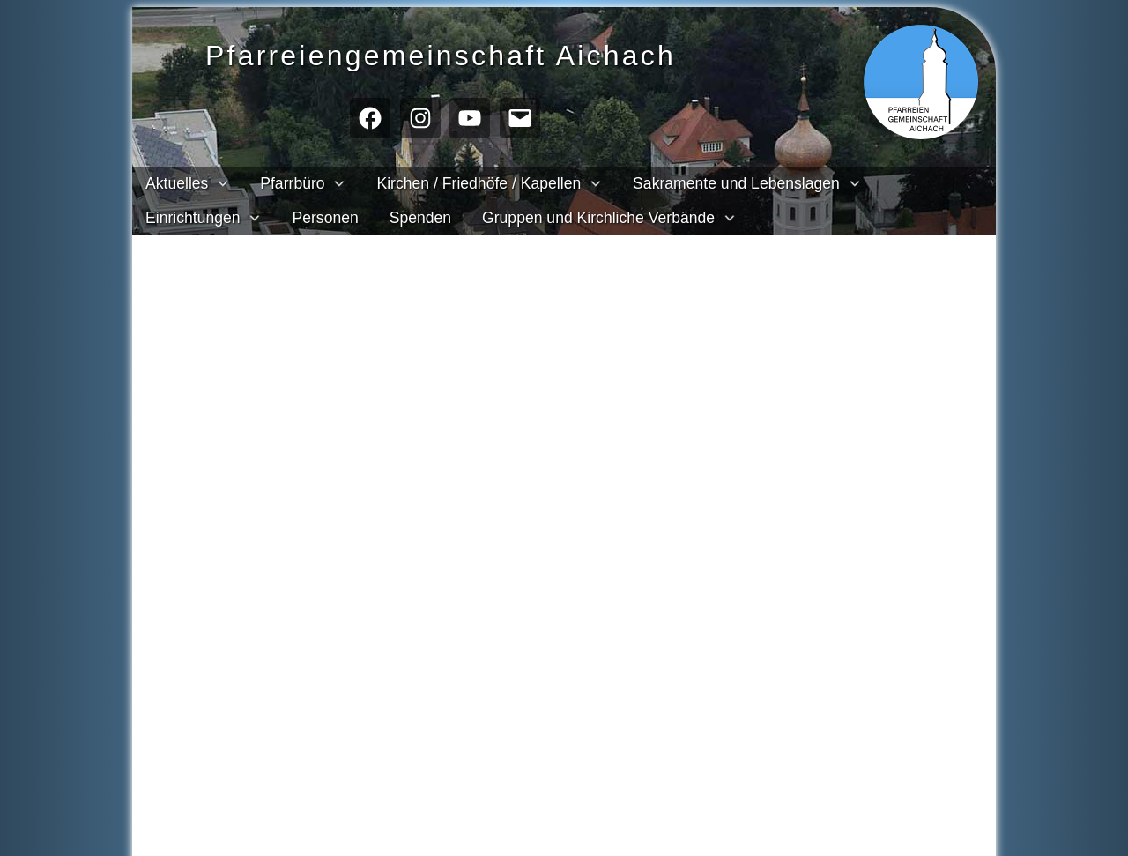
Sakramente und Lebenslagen (736, 183)
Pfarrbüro (292, 183)
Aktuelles (176, 183)
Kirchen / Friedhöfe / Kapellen (478, 183)
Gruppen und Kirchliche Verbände (598, 218)
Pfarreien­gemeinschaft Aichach (472, 53)
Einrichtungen (193, 218)
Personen (325, 218)
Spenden (420, 218)
